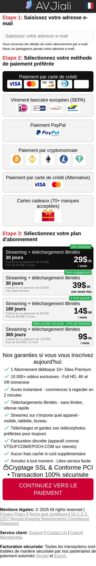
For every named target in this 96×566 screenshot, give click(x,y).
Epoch (60, 556)
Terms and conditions (48, 514)
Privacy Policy (13, 514)
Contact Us (57, 533)
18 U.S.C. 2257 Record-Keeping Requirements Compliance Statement (44, 519)
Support (36, 533)
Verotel (42, 556)
